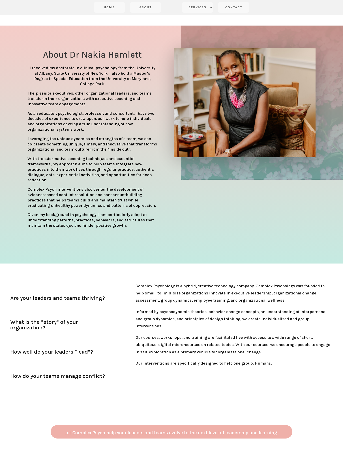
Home (109, 7)
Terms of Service (147, 453)
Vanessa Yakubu (196, 453)
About (145, 7)
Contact (233, 7)
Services (198, 7)
